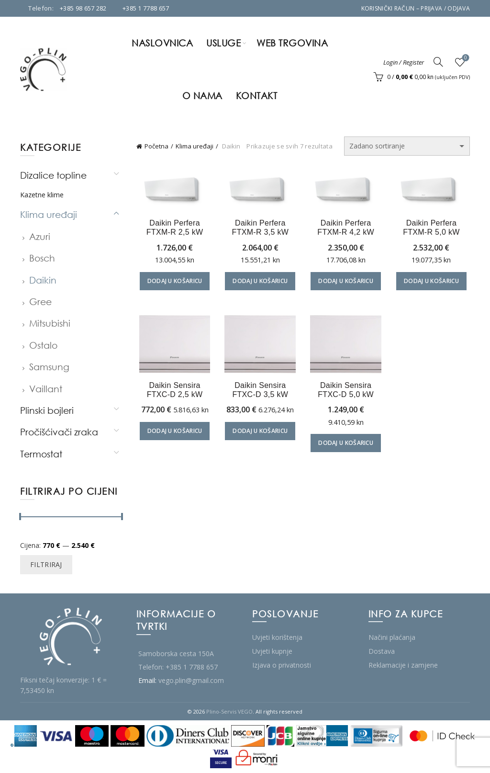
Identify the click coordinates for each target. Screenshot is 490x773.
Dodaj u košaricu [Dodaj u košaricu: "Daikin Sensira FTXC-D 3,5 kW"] (259, 433)
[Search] (438, 62)
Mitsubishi (49, 323)
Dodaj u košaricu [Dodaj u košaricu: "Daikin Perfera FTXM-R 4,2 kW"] (346, 282)
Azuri (39, 236)
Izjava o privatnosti (281, 665)
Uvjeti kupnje (272, 651)
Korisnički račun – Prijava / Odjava (415, 8)
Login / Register (403, 62)
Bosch (42, 257)
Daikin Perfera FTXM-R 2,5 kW (172, 228)
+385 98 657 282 (83, 8)
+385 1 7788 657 (145, 8)
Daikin (42, 279)
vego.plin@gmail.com (191, 680)
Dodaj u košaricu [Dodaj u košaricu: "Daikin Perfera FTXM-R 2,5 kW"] (172, 282)
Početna (156, 146)
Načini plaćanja (391, 637)
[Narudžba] (407, 146)
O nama (202, 95)
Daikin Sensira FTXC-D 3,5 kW (260, 391)
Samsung (49, 366)
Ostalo (43, 345)
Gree (40, 301)
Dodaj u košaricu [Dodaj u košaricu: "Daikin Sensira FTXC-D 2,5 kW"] (172, 433)
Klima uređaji (194, 146)
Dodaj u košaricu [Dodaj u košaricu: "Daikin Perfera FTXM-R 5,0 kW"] (433, 282)
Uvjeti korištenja (277, 637)
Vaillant (45, 388)
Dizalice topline (53, 175)
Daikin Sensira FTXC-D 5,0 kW (347, 391)
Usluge (223, 42)
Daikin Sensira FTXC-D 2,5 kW (172, 391)
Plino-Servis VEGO (229, 711)
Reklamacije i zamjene (403, 665)
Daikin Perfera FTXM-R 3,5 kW (259, 228)
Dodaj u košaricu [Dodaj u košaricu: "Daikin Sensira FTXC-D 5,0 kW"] (346, 445)
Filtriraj (46, 564)
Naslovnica (162, 42)
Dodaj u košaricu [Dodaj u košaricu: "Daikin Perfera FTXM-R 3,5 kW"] (259, 282)
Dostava (381, 651)
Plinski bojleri (47, 410)
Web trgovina (292, 42)
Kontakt (257, 95)
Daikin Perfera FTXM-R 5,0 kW (433, 228)
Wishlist (465, 58)
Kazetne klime (42, 194)
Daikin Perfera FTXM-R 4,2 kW (346, 228)
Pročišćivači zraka (59, 431)
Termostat (41, 453)
